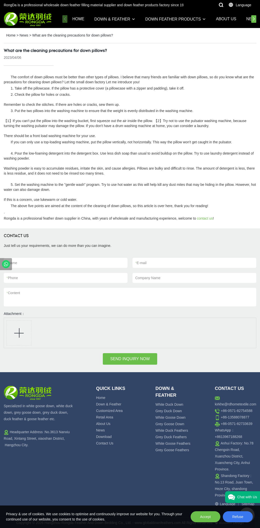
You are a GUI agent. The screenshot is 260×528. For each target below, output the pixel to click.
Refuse (237, 517)
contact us (205, 218)
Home (78, 19)
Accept (205, 517)
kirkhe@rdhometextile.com (235, 404)
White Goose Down (170, 417)
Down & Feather (112, 19)
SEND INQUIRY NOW (130, 359)
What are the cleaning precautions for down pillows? (72, 35)
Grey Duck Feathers (171, 437)
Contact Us (104, 443)
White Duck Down (169, 404)
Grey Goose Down (169, 424)
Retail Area (104, 417)
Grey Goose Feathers (172, 450)
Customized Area (109, 411)
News (23, 35)
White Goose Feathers (172, 443)
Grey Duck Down (168, 411)
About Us (226, 19)
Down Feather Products (173, 19)
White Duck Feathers (171, 430)
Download (104, 437)
